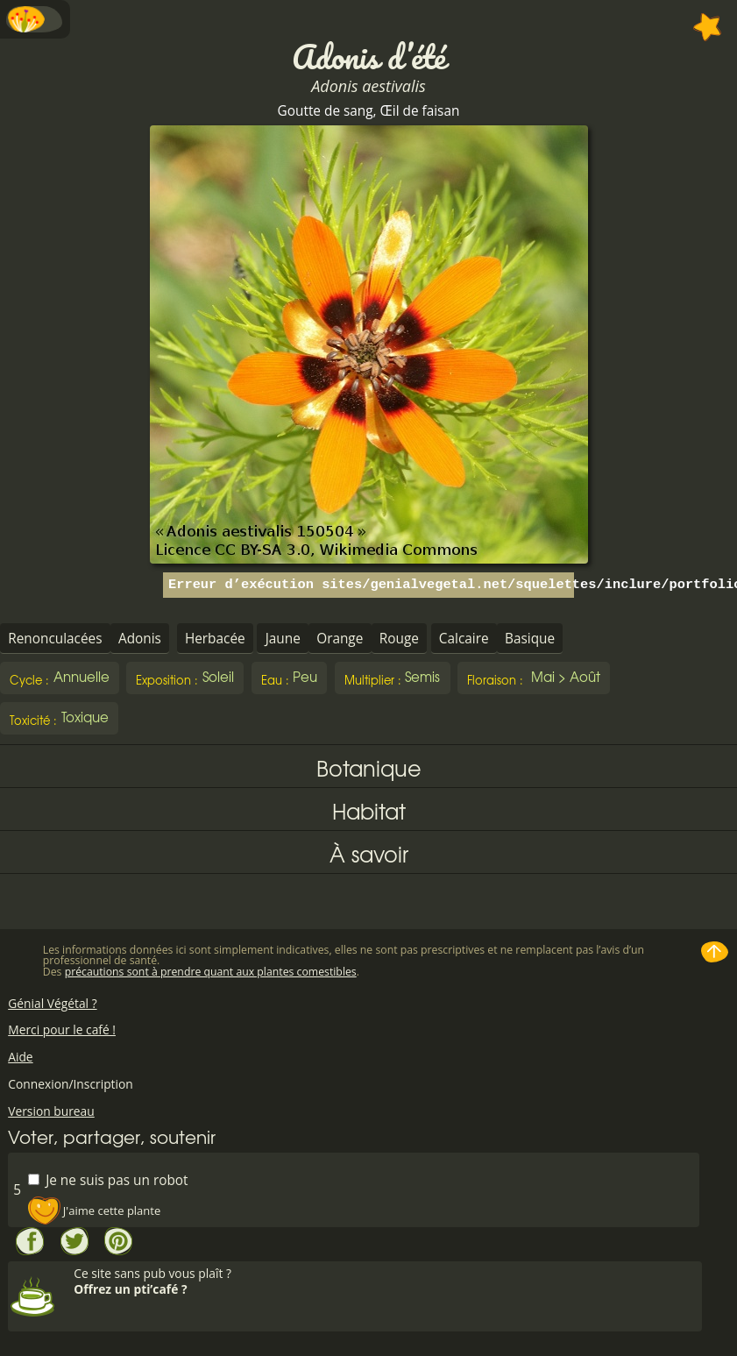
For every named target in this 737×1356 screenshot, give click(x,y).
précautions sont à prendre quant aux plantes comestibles (211, 971)
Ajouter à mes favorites (707, 27)
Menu (35, 19)
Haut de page (715, 952)
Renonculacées (55, 638)
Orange (339, 638)
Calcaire (464, 638)
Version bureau (51, 1111)
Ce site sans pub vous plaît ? (386, 1281)
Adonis (139, 638)
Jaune (283, 638)
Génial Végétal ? (52, 1003)
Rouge (399, 638)
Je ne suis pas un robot (108, 1179)
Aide (20, 1056)
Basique (530, 638)
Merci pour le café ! (62, 1029)
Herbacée (215, 638)
